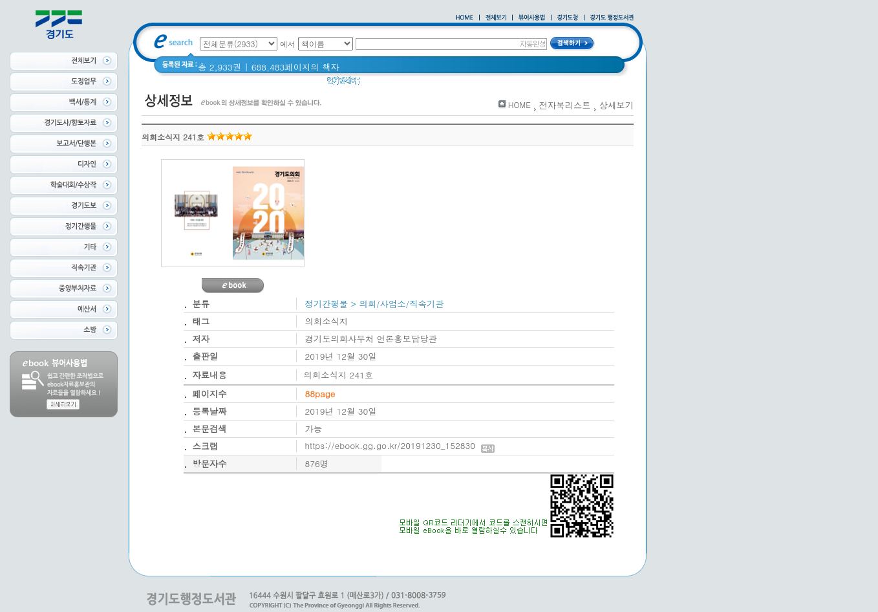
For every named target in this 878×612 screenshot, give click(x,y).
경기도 (381, 84)
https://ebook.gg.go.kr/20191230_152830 (400, 445)
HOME (519, 104)
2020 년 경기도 (435, 84)
